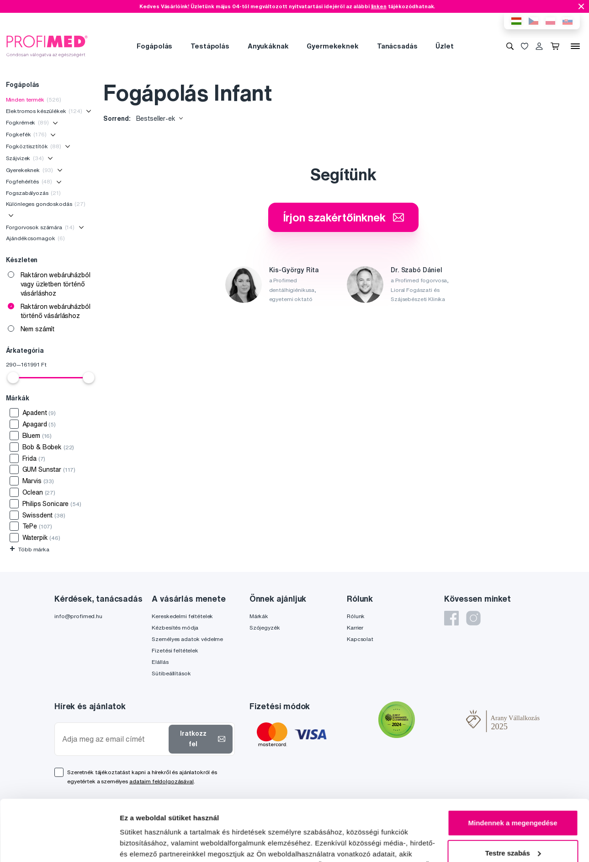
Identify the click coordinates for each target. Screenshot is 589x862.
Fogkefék (26, 134)
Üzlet (444, 46)
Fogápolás (154, 46)
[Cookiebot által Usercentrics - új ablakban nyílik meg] (59, 844)
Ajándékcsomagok (35, 238)
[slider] (13, 377)
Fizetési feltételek (175, 650)
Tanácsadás (397, 46)
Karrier (355, 627)
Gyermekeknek (332, 46)
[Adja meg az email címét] (113, 739)
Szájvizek (25, 158)
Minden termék (33, 99)
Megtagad (513, 826)
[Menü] (575, 46)
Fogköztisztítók (33, 146)
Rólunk (356, 616)
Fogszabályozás (33, 193)
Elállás (160, 662)
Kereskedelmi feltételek (182, 616)
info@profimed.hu (78, 616)
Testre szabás (513, 795)
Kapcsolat (360, 639)
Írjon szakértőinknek (343, 217)
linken (379, 6)
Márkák (258, 616)
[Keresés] (509, 46)
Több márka (29, 549)
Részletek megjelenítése (160, 844)
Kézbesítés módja (175, 627)
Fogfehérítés (29, 181)
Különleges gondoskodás (45, 204)
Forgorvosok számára (40, 227)
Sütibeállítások (171, 673)
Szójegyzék (264, 627)
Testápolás (210, 46)
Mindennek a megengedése (512, 766)
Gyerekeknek (29, 170)
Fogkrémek (27, 122)
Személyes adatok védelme (187, 639)
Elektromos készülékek (44, 111)
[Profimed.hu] (47, 46)
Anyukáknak (268, 46)
